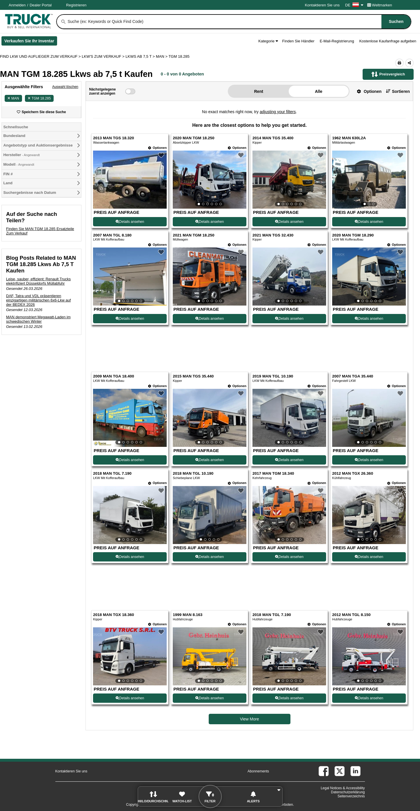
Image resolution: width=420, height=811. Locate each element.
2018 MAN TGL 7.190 (112, 473)
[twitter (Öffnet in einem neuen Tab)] (339, 771)
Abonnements (258, 771)
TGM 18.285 (39, 98)
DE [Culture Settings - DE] (354, 5)
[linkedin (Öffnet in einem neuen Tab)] (355, 771)
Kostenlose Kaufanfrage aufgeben (387, 41)
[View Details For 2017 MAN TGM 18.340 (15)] (289, 515)
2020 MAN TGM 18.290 (353, 235)
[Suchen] (63, 21)
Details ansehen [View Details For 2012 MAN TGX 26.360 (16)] (369, 557)
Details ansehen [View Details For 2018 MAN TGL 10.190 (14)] (209, 557)
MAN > (162, 56)
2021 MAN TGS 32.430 (272, 235)
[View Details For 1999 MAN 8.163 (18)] (209, 656)
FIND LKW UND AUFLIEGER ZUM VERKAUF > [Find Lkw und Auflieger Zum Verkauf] (41, 56)
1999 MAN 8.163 (187, 615)
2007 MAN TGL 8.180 (112, 235)
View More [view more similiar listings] (249, 719)
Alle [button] (318, 91)
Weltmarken (379, 5)
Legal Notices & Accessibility (343, 788)
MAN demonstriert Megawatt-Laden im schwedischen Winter (38, 319)
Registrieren (76, 5)
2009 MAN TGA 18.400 (113, 376)
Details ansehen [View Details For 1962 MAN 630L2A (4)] (369, 222)
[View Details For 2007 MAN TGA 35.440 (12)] (369, 418)
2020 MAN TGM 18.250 (193, 138)
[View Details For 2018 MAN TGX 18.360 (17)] (130, 656)
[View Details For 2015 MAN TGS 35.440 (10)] (209, 418)
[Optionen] (157, 148)
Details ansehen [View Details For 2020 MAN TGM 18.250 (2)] (209, 222)
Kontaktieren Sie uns (322, 5)
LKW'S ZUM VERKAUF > (104, 56)
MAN (13, 98)
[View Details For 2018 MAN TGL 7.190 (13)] (130, 515)
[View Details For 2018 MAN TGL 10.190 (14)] (209, 515)
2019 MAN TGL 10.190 (272, 376)
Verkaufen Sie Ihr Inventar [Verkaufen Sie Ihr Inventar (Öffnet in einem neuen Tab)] (30, 42)
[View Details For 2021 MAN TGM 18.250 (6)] (209, 277)
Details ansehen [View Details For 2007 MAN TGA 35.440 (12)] (369, 460)
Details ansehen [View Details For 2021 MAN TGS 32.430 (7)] (289, 319)
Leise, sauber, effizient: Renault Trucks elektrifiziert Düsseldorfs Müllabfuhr (38, 281)
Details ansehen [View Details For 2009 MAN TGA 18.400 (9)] (130, 460)
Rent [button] (258, 91)
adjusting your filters (278, 111)
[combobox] (238, 21)
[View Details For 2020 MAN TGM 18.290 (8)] (369, 277)
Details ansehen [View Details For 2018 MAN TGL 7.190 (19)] (289, 698)
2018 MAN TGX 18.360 (113, 615)
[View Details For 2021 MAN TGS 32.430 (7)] (289, 277)
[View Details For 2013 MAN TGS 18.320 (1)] (130, 207)
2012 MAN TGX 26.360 (352, 473)
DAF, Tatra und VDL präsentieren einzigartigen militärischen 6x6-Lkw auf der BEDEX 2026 (38, 300)
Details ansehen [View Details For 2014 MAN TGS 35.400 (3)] (289, 222)
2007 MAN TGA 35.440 (352, 376)
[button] (366, 91)
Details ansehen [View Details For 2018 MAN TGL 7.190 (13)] (130, 557)
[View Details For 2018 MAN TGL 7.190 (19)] (289, 656)
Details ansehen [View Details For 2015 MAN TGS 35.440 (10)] (209, 460)
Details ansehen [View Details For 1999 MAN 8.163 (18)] (209, 698)
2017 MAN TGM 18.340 (273, 473)
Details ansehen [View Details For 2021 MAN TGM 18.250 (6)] (209, 319)
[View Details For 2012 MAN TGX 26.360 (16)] (369, 515)
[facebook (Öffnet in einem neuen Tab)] (323, 771)
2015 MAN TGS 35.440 (193, 376)
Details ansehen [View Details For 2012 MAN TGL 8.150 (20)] (369, 698)
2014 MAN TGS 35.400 (272, 138)
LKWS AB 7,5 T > (141, 56)
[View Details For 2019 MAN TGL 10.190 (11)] (289, 418)
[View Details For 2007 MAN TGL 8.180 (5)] (130, 277)
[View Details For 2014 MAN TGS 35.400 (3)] (289, 180)
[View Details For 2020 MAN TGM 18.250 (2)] (209, 180)
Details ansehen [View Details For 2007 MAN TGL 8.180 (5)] (130, 319)
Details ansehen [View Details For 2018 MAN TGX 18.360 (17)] (130, 698)
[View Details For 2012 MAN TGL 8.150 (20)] (369, 656)
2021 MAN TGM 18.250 (193, 235)
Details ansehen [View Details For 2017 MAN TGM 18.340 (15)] (289, 557)
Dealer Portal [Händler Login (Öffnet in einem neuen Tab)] (41, 5)
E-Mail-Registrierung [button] (337, 41)
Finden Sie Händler (298, 41)
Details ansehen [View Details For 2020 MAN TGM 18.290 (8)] (369, 319)
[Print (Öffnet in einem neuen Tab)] (399, 63)
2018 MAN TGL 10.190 (193, 473)
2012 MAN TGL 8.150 (351, 615)
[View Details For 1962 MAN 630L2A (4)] (369, 180)
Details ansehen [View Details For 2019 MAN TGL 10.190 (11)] (289, 460)
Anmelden (17, 5)
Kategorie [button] (268, 41)
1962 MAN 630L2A (349, 138)
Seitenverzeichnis (351, 796)
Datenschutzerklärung (348, 792)
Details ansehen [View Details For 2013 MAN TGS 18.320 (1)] (130, 222)
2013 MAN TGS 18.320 (113, 138)
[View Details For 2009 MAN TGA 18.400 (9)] (130, 418)
